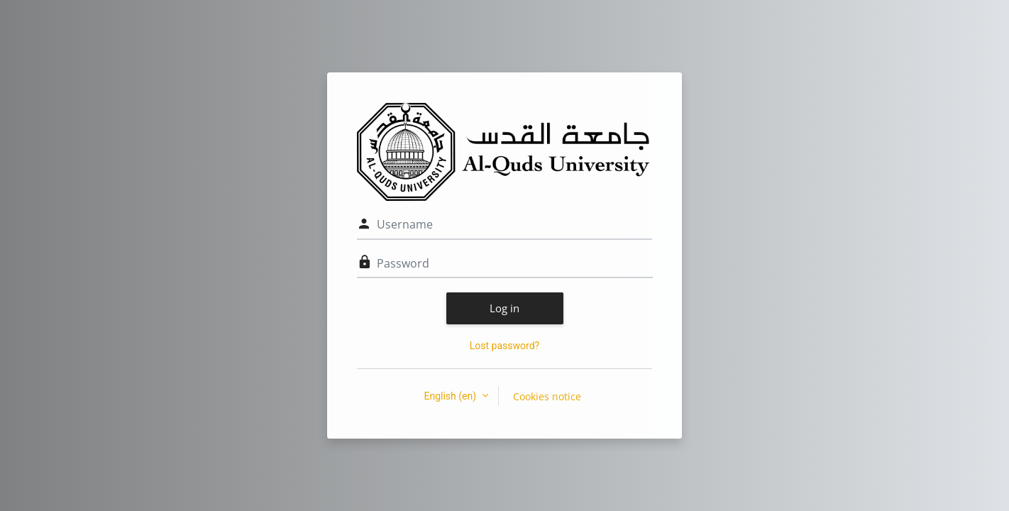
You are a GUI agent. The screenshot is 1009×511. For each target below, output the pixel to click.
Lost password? (504, 345)
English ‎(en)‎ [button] (451, 396)
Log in (504, 308)
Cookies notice (547, 396)
